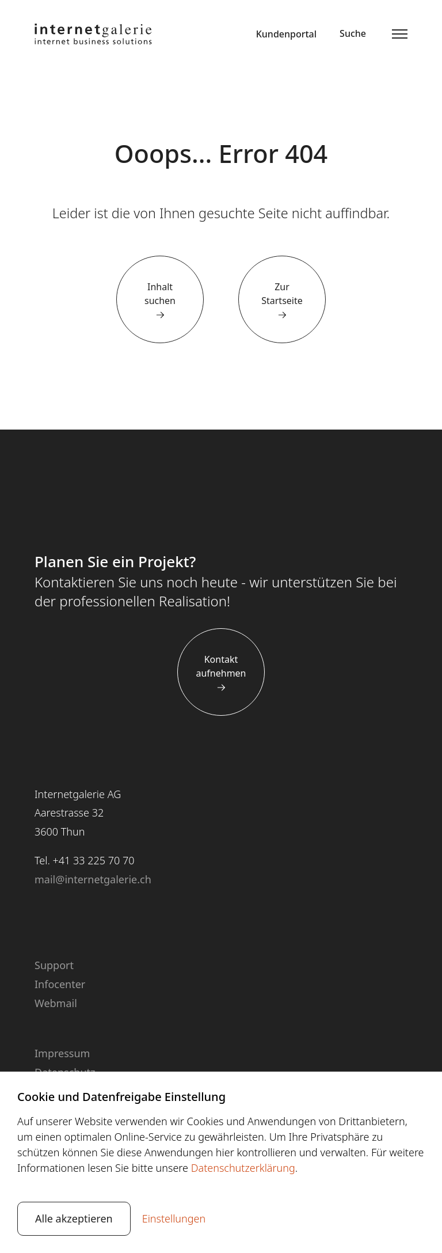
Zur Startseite (282, 293)
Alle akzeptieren (74, 1218)
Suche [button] (353, 33)
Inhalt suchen (160, 293)
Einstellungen (174, 1218)
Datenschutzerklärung (243, 1168)
